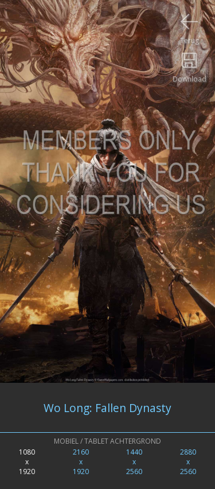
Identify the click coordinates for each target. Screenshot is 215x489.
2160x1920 (81, 461)
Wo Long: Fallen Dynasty (107, 408)
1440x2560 (134, 461)
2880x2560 (188, 461)
